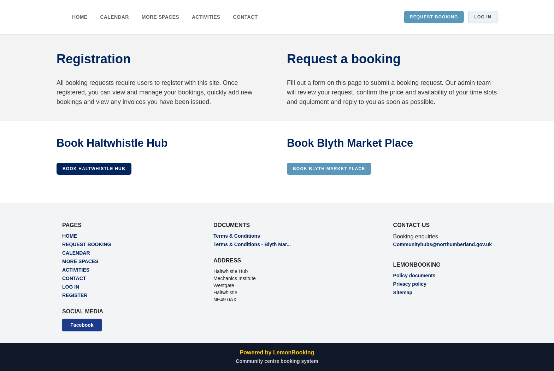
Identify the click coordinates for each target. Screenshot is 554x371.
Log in (482, 17)
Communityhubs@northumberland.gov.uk (442, 244)
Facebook (81, 325)
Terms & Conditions (236, 236)
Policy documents (414, 275)
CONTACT (245, 17)
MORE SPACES (160, 17)
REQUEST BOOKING (434, 17)
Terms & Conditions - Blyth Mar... (252, 244)
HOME (79, 17)
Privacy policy (409, 284)
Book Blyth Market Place (329, 168)
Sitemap (402, 292)
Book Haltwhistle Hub (94, 168)
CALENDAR (114, 17)
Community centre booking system (277, 361)
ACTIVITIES (206, 17)
